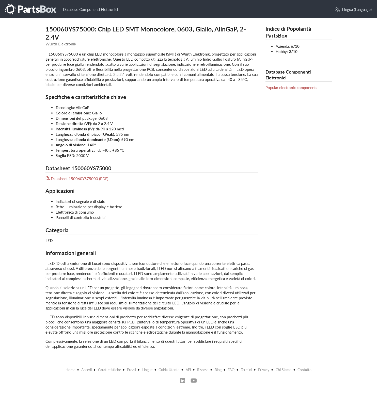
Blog (218, 370)
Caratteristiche (109, 370)
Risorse (202, 370)
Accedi (86, 370)
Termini (246, 370)
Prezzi (131, 370)
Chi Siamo (283, 370)
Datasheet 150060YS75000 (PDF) (76, 178)
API (188, 370)
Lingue (147, 370)
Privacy (263, 370)
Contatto (304, 370)
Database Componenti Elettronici (90, 9)
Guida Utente (169, 370)
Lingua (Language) (353, 9)
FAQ (231, 370)
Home (70, 370)
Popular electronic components (291, 87)
